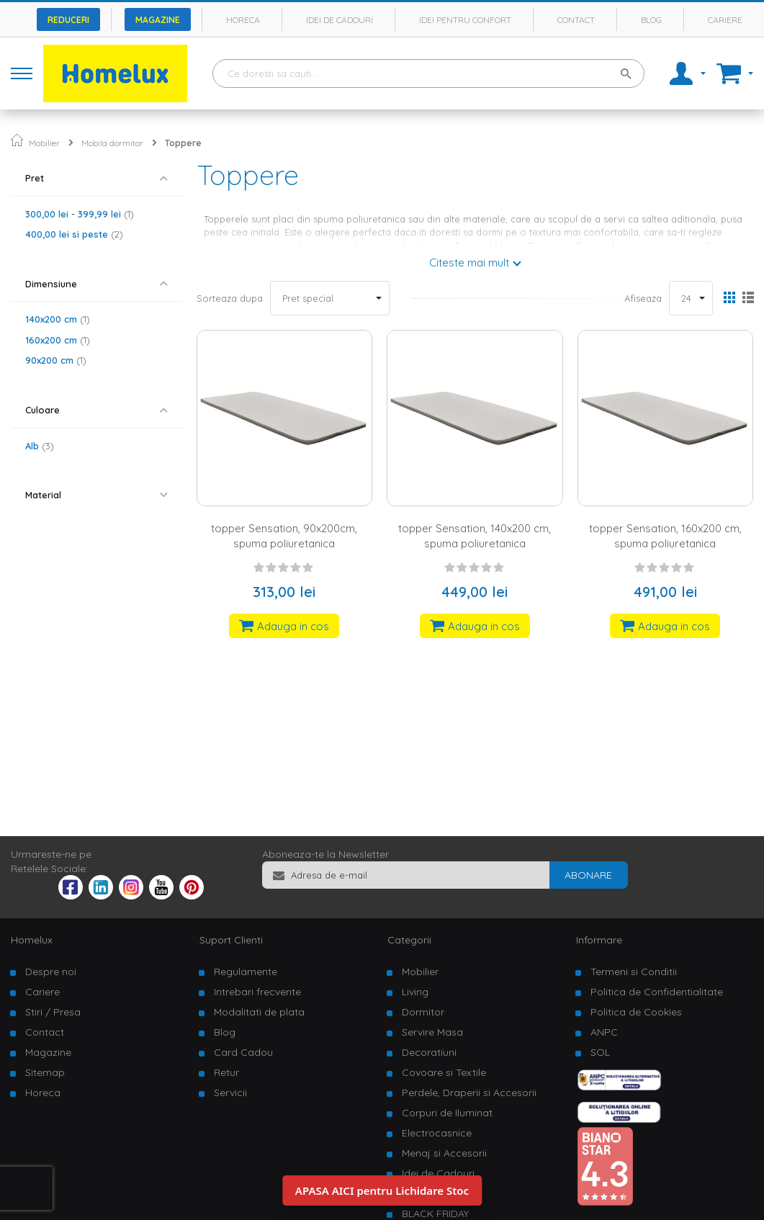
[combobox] (428, 73)
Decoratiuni (429, 1052)
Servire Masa (432, 1032)
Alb (39, 446)
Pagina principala (17, 140)
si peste (74, 234)
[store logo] (115, 73)
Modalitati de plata (259, 1011)
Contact (576, 19)
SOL (600, 1052)
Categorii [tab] (409, 939)
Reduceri (68, 19)
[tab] (96, 178)
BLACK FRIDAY (435, 1213)
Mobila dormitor (112, 143)
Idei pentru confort (465, 19)
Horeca (243, 19)
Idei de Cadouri (438, 1173)
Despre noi (50, 971)
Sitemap (45, 1072)
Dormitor (423, 1011)
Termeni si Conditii (633, 971)
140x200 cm (57, 319)
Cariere (725, 19)
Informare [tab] (599, 939)
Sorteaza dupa (230, 298)
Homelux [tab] (32, 939)
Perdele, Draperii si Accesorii (469, 1092)
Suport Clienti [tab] (231, 939)
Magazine (157, 19)
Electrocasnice (437, 1132)
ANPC (604, 1032)
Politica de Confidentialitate (656, 991)
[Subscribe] (588, 875)
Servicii (230, 1092)
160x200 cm (57, 340)
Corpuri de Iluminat (447, 1112)
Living (415, 991)
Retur (226, 1072)
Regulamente (245, 971)
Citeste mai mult (469, 262)
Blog (651, 19)
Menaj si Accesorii (444, 1153)
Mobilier (44, 143)
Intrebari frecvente (257, 991)
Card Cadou (243, 1052)
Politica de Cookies (636, 1011)
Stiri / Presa (53, 1011)
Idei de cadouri (339, 19)
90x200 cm (55, 360)
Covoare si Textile (444, 1072)
